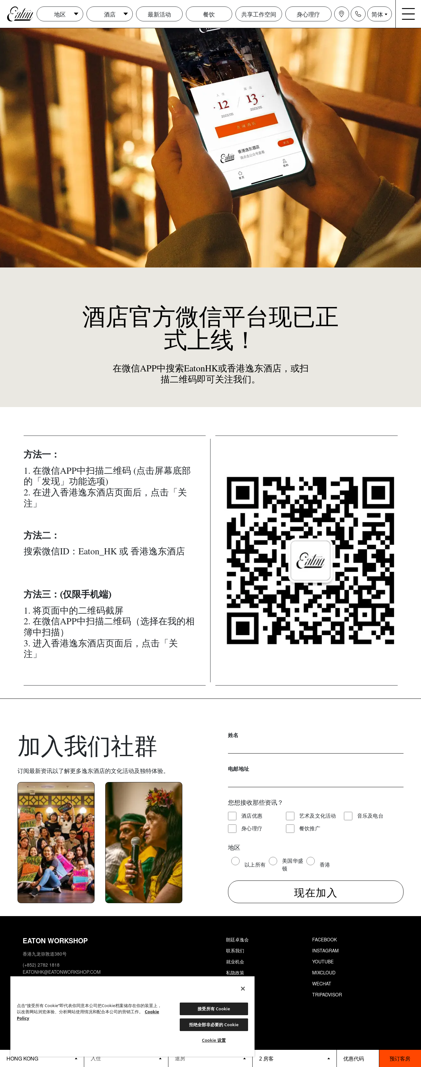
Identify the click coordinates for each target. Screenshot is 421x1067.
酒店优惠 (251, 815)
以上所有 (255, 864)
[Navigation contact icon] (358, 13)
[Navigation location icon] (341, 13)
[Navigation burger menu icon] (408, 14)
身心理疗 (308, 14)
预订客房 (400, 1058)
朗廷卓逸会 (237, 939)
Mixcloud (324, 972)
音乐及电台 (370, 815)
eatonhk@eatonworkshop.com (62, 972)
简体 (377, 14)
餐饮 (209, 14)
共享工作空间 (258, 14)
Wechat (321, 983)
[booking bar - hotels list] (42, 1058)
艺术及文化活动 (317, 815)
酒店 (110, 14)
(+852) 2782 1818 (41, 964)
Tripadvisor (327, 994)
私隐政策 (235, 972)
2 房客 (266, 1058)
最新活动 (159, 14)
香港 (325, 864)
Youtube (323, 961)
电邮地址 (238, 768)
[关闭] (243, 989)
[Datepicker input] (126, 1058)
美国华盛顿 (292, 864)
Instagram (325, 950)
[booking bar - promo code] (358, 1058)
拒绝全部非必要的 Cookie (214, 1024)
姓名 (233, 735)
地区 (60, 14)
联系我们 (235, 950)
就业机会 (235, 961)
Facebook (324, 939)
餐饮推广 (309, 828)
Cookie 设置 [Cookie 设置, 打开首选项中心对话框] (214, 1040)
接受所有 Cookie (214, 1009)
